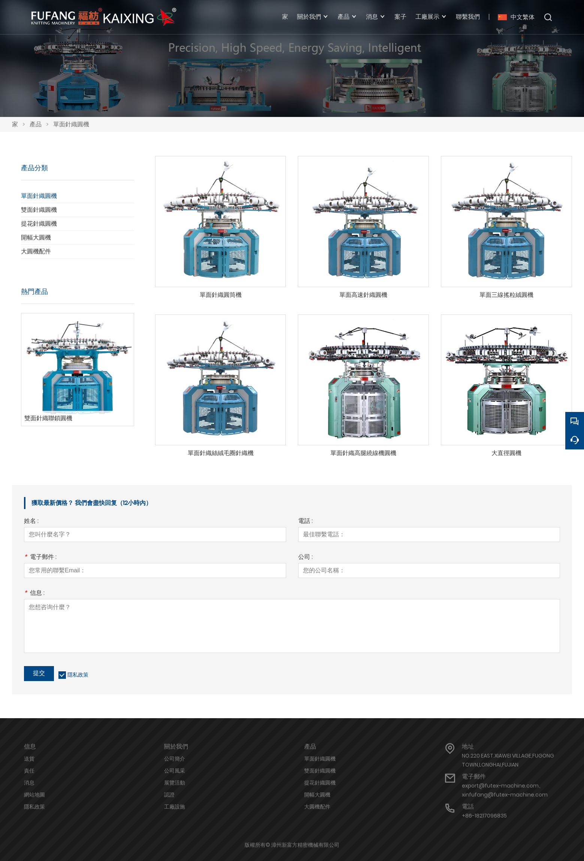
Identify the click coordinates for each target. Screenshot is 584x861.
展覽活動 (174, 782)
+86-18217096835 (484, 815)
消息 (29, 782)
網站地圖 (34, 794)
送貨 (29, 758)
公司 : (305, 557)
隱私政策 (77, 674)
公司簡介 (174, 758)
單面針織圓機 (71, 124)
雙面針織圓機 (39, 209)
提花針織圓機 (39, 223)
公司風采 (174, 770)
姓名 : (31, 521)
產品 (36, 124)
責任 (29, 770)
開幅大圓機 (36, 237)
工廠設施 (174, 806)
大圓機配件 (36, 251)
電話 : (305, 521)
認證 (169, 794)
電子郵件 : (40, 557)
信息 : (34, 593)
